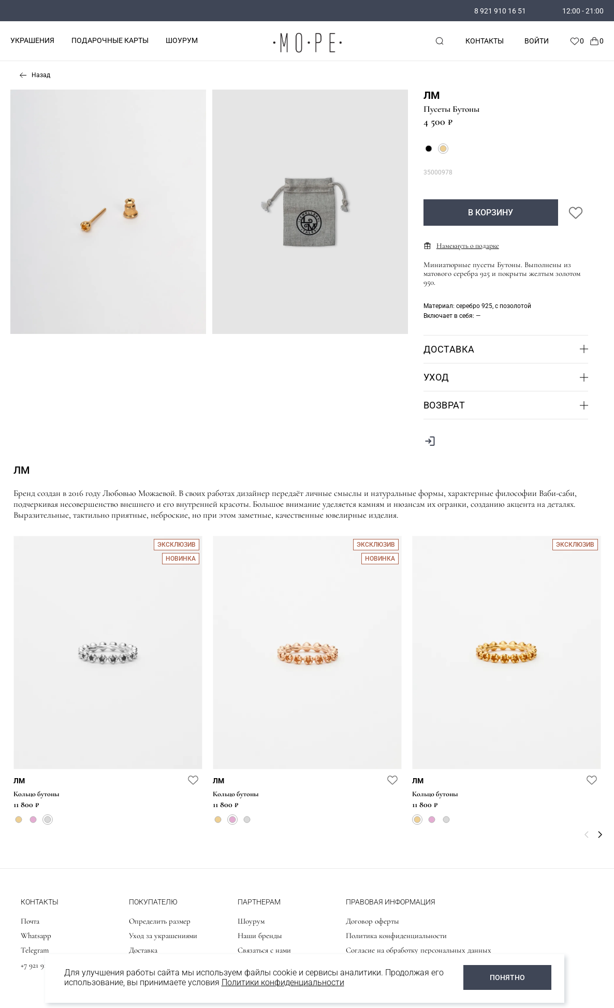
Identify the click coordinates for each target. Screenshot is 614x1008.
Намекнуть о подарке (461, 245)
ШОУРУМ (182, 40)
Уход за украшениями (163, 935)
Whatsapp (36, 935)
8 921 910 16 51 (500, 11)
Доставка (143, 950)
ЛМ (431, 95)
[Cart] (596, 41)
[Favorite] (576, 41)
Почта (30, 921)
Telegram (35, 950)
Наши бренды (260, 935)
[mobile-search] (439, 41)
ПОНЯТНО (507, 977)
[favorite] (193, 779)
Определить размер (160, 921)
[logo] (307, 55)
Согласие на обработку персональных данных (418, 950)
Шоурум (251, 921)
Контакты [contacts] (484, 41)
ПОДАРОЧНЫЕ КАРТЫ (110, 40)
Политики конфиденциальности (283, 982)
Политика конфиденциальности (396, 935)
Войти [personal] (536, 41)
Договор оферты (372, 921)
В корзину (490, 212)
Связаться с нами (264, 950)
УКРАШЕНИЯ (32, 40)
